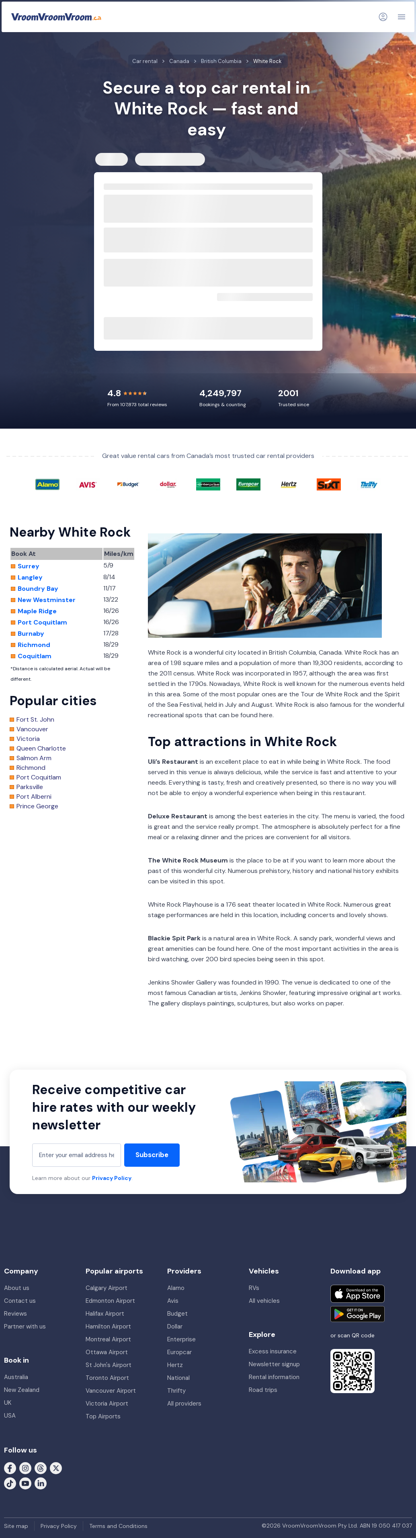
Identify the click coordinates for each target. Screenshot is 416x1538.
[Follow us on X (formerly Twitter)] (56, 1467)
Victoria (28, 739)
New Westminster (47, 600)
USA (10, 1416)
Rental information (274, 1377)
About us (16, 1288)
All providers (184, 1404)
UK (7, 1403)
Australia (16, 1377)
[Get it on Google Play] (357, 1314)
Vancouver (32, 729)
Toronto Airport (107, 1378)
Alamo (175, 1288)
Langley (30, 578)
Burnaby (31, 634)
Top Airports (103, 1416)
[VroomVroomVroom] (56, 16)
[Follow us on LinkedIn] (41, 1483)
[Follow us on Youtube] (25, 1483)
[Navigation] (401, 17)
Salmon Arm (33, 758)
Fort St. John (35, 720)
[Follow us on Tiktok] (10, 1483)
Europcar (179, 1352)
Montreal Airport (108, 1339)
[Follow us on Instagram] (25, 1467)
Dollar (174, 1326)
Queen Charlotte (41, 749)
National (178, 1378)
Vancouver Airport (111, 1391)
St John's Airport (108, 1365)
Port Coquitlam (42, 622)
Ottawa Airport (107, 1352)
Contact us (20, 1301)
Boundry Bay (38, 589)
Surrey (28, 566)
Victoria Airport (107, 1404)
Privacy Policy (111, 1178)
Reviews (15, 1314)
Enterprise (181, 1339)
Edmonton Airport (110, 1301)
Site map (16, 1526)
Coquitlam (34, 656)
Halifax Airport (105, 1314)
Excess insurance (273, 1351)
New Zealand (21, 1390)
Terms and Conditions (118, 1526)
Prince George (37, 806)
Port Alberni (33, 797)
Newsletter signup (274, 1364)
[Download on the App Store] (357, 1294)
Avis (172, 1301)
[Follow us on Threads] (41, 1467)
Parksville (29, 787)
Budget (177, 1314)
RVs (254, 1288)
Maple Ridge (37, 611)
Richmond (34, 645)
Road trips (263, 1390)
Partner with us (25, 1326)
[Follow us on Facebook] (10, 1467)
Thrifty (176, 1391)
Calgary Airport (106, 1288)
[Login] (383, 17)
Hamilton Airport (108, 1326)
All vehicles (264, 1301)
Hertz (175, 1365)
